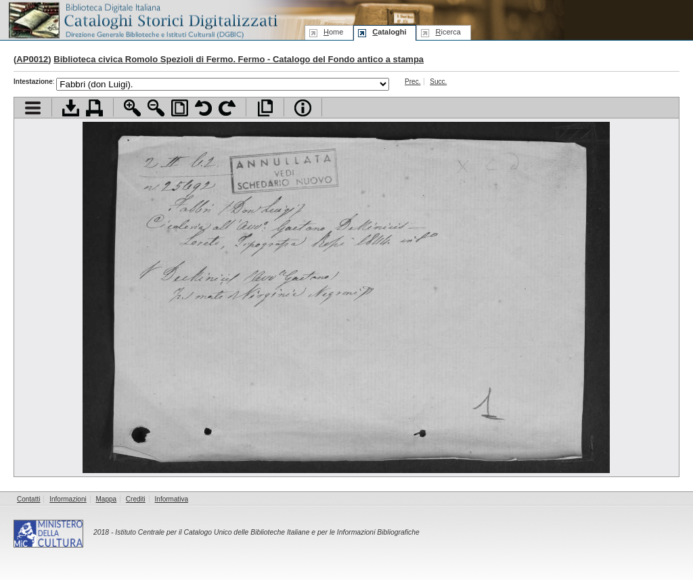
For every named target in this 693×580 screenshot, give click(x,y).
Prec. (412, 81)
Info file (302, 107)
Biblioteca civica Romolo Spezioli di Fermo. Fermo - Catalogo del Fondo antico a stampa (238, 59)
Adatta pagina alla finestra (179, 107)
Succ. (438, 81)
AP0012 (32, 59)
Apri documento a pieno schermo (264, 107)
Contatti (28, 499)
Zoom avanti (132, 107)
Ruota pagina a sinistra (203, 107)
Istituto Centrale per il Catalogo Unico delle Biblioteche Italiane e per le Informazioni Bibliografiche (267, 532)
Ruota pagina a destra (227, 107)
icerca (447, 32)
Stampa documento (94, 107)
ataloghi (389, 32)
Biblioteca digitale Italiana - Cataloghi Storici (142, 19)
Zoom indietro (156, 107)
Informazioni (67, 499)
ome (333, 32)
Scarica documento (70, 107)
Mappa (106, 499)
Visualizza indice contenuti (32, 107)
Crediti (136, 499)
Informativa (171, 499)
